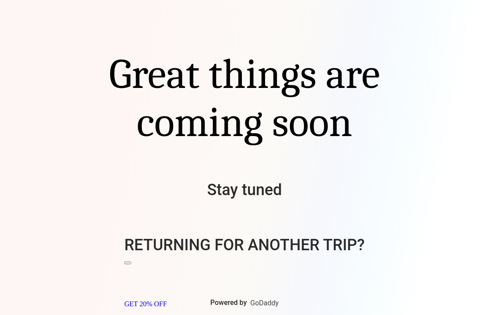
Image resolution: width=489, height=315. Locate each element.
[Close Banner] (127, 263)
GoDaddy (264, 303)
